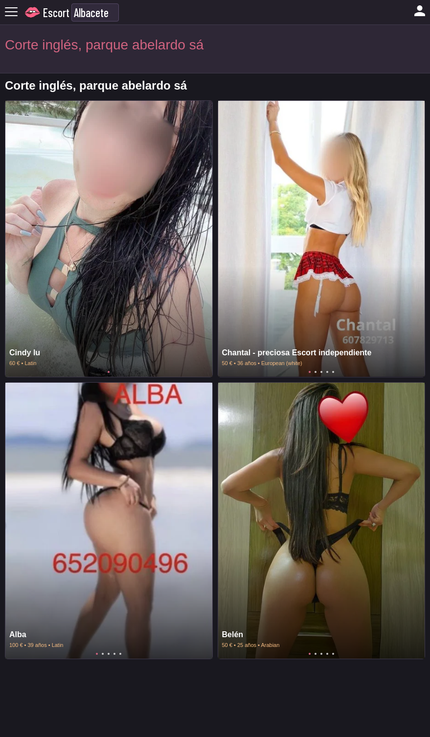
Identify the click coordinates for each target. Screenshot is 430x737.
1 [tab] (109, 372)
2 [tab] (316, 372)
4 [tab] (327, 372)
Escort (56, 12)
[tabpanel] (108, 239)
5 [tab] (333, 372)
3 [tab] (321, 372)
